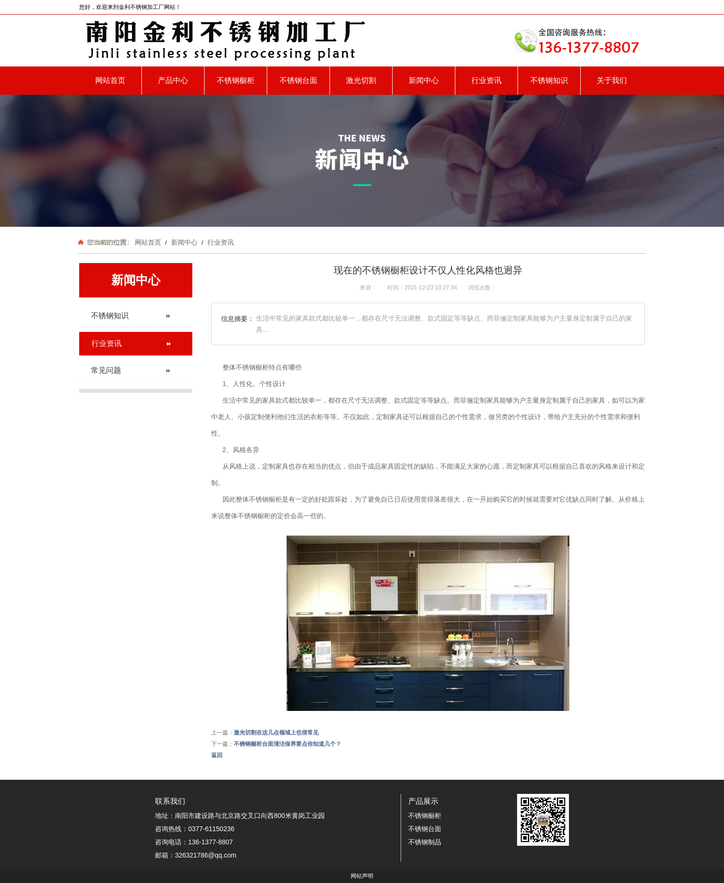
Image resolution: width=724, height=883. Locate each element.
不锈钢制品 (424, 842)
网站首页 (110, 80)
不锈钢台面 (298, 80)
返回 (216, 755)
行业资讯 (486, 80)
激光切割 (361, 80)
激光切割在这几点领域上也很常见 (276, 732)
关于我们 (612, 80)
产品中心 (173, 80)
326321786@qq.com (205, 855)
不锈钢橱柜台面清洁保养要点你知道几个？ (287, 744)
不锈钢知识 (549, 80)
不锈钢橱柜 (236, 80)
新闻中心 (424, 80)
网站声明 (362, 876)
